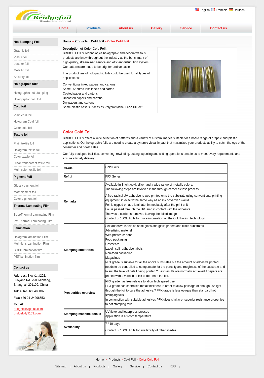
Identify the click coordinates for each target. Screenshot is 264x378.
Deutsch (237, 10)
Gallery (156, 28)
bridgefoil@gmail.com (28, 309)
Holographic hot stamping (31, 93)
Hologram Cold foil (26, 121)
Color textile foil (24, 156)
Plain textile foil (24, 143)
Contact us (218, 28)
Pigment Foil (23, 177)
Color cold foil (23, 128)
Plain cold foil (23, 115)
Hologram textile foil (27, 150)
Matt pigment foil (25, 192)
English (202, 10)
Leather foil (21, 64)
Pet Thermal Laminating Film (33, 221)
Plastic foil (20, 57)
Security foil (21, 77)
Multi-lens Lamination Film (31, 243)
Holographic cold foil (27, 99)
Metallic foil (21, 70)
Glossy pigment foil (26, 185)
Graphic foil (21, 50)
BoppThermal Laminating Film (34, 214)
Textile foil (21, 134)
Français (219, 10)
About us (126, 28)
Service (186, 28)
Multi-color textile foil (27, 169)
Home (63, 28)
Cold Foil (97, 41)
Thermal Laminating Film (32, 206)
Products (81, 41)
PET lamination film (27, 256)
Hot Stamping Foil (27, 42)
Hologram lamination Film (31, 237)
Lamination (22, 228)
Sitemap (60, 366)
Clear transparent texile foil (32, 163)
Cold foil (20, 106)
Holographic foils (26, 84)
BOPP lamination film (28, 250)
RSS (173, 366)
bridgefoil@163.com (27, 313)
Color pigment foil (25, 198)
